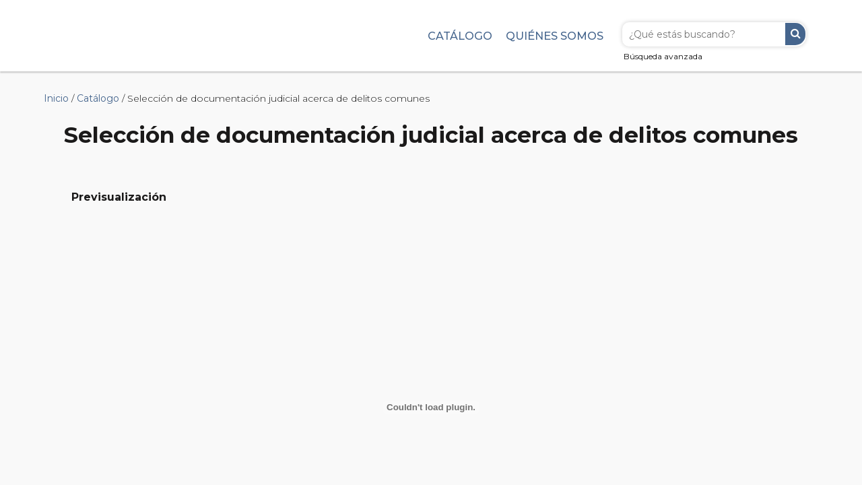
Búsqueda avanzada (663, 56)
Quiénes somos (554, 35)
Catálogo (460, 35)
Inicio (56, 98)
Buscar (795, 34)
